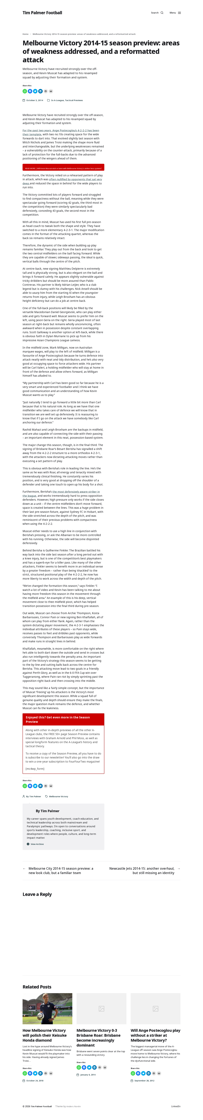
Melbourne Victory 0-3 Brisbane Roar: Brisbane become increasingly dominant (99, 1038)
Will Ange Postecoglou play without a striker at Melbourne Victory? (153, 1035)
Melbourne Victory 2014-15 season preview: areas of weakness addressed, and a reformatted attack (84, 34)
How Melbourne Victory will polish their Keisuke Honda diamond (45, 1035)
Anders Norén (74, 1107)
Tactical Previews (74, 100)
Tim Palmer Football (44, 12)
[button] (156, 12)
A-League (59, 100)
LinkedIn (175, 1107)
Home (25, 34)
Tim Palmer (35, 796)
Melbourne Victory (58, 796)
